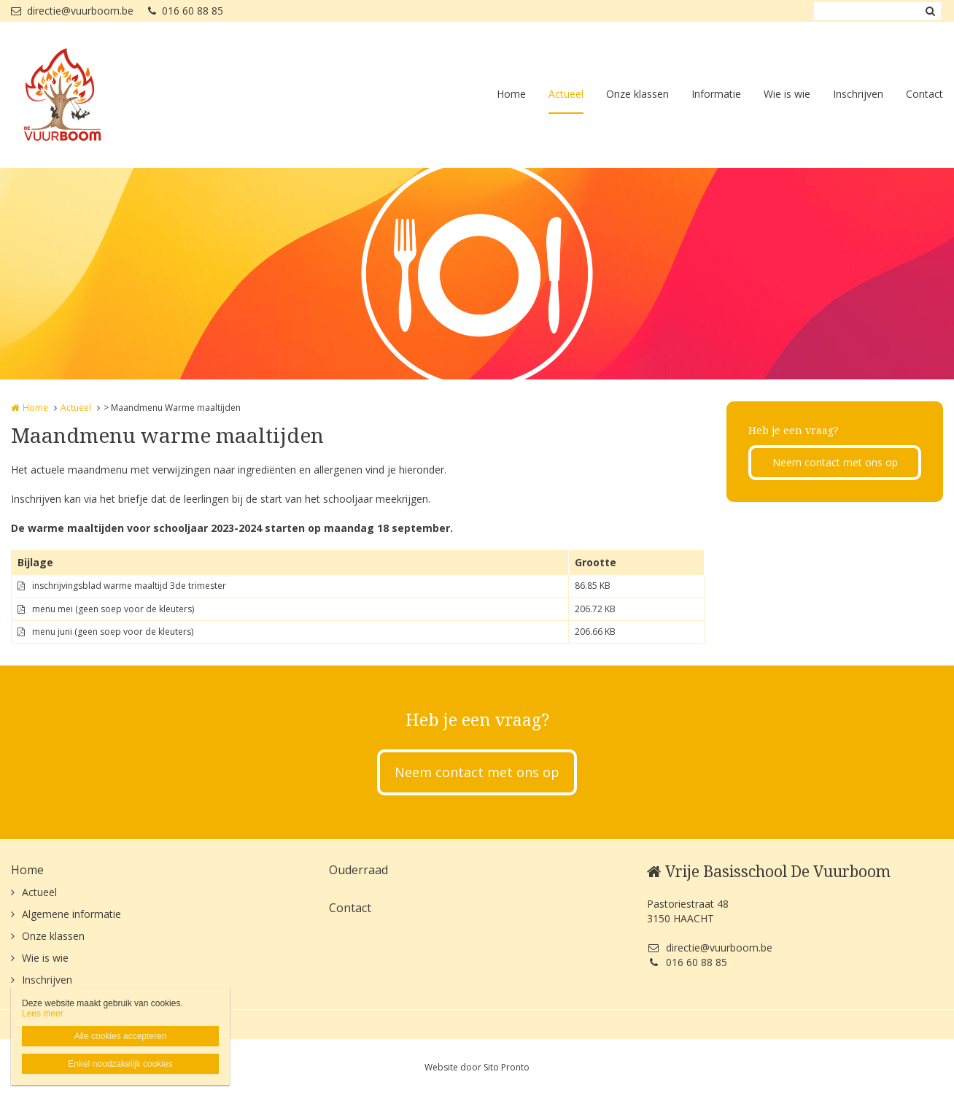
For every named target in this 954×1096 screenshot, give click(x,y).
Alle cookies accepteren (120, 1036)
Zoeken (930, 11)
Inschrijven (858, 94)
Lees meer (42, 1013)
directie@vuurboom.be (72, 11)
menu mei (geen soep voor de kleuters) (113, 609)
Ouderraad (358, 870)
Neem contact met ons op (835, 462)
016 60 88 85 (185, 11)
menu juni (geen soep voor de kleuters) (112, 631)
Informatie (716, 94)
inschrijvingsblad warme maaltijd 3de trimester (129, 585)
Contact (924, 94)
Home (511, 94)
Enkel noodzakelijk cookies (120, 1064)
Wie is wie (787, 94)
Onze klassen (637, 94)
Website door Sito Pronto (477, 1067)
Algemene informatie (71, 914)
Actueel (565, 94)
